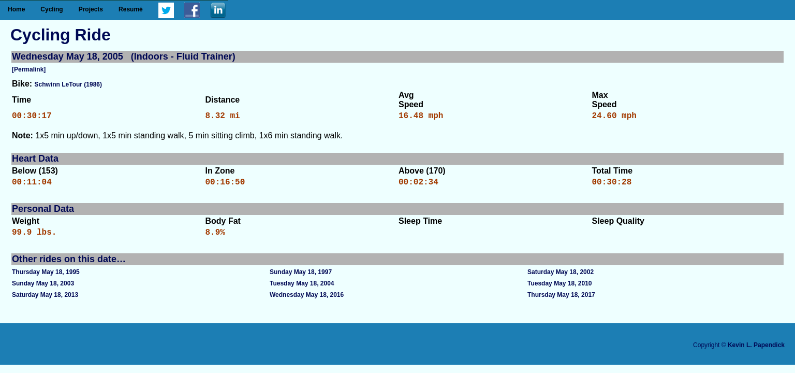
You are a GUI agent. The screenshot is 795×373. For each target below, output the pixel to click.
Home (16, 9)
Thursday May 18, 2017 (561, 301)
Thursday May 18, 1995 (46, 278)
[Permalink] (29, 69)
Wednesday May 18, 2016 (307, 301)
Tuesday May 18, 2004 (302, 289)
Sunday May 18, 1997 (301, 278)
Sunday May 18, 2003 (43, 289)
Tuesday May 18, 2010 (559, 289)
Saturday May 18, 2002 (560, 278)
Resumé (131, 9)
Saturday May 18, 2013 (45, 301)
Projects (91, 9)
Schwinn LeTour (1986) (68, 84)
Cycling (51, 9)
